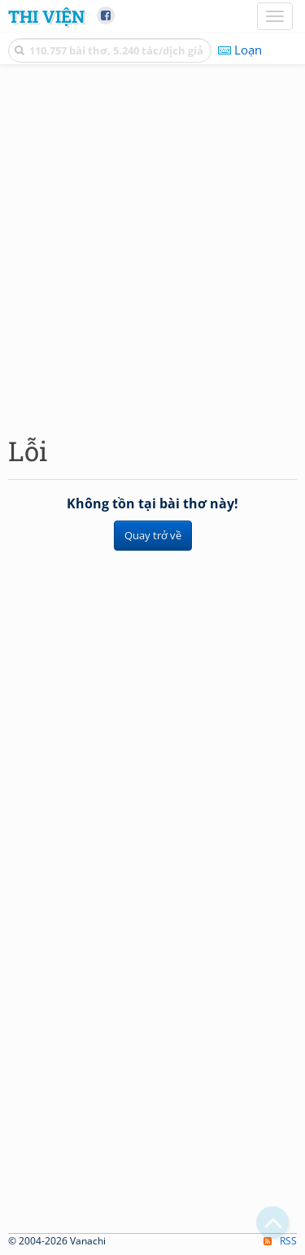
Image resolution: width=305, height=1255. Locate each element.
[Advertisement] (152, 246)
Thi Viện (46, 16)
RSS (280, 1241)
